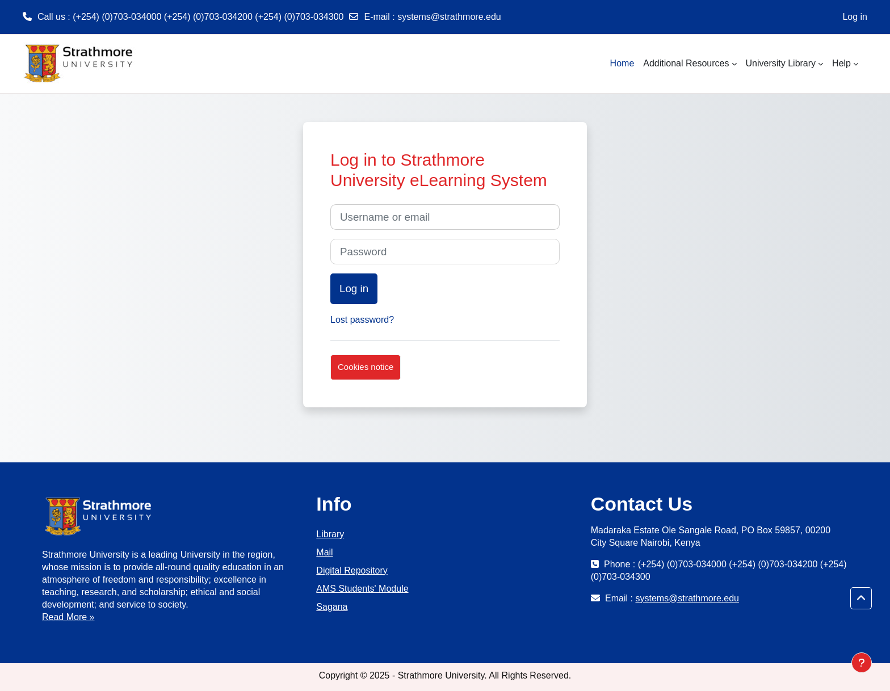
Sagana (331, 607)
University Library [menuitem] (781, 63)
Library (330, 534)
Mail (324, 552)
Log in (854, 17)
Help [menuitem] (841, 63)
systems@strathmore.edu (449, 17)
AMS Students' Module (362, 588)
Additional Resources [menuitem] (686, 63)
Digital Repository (351, 570)
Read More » (68, 617)
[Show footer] (861, 662)
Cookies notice (365, 367)
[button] (861, 598)
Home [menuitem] (622, 63)
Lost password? (362, 320)
